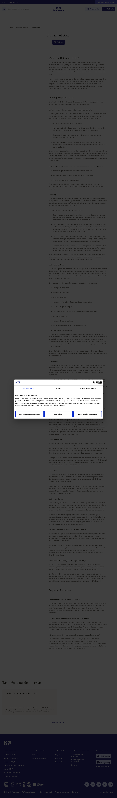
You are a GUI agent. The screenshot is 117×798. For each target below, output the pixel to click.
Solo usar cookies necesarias (29, 414)
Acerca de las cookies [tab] (88, 388)
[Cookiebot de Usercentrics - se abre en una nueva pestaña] (93, 382)
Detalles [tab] (58, 388)
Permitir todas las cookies (87, 414)
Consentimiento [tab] (28, 388)
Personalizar (58, 414)
